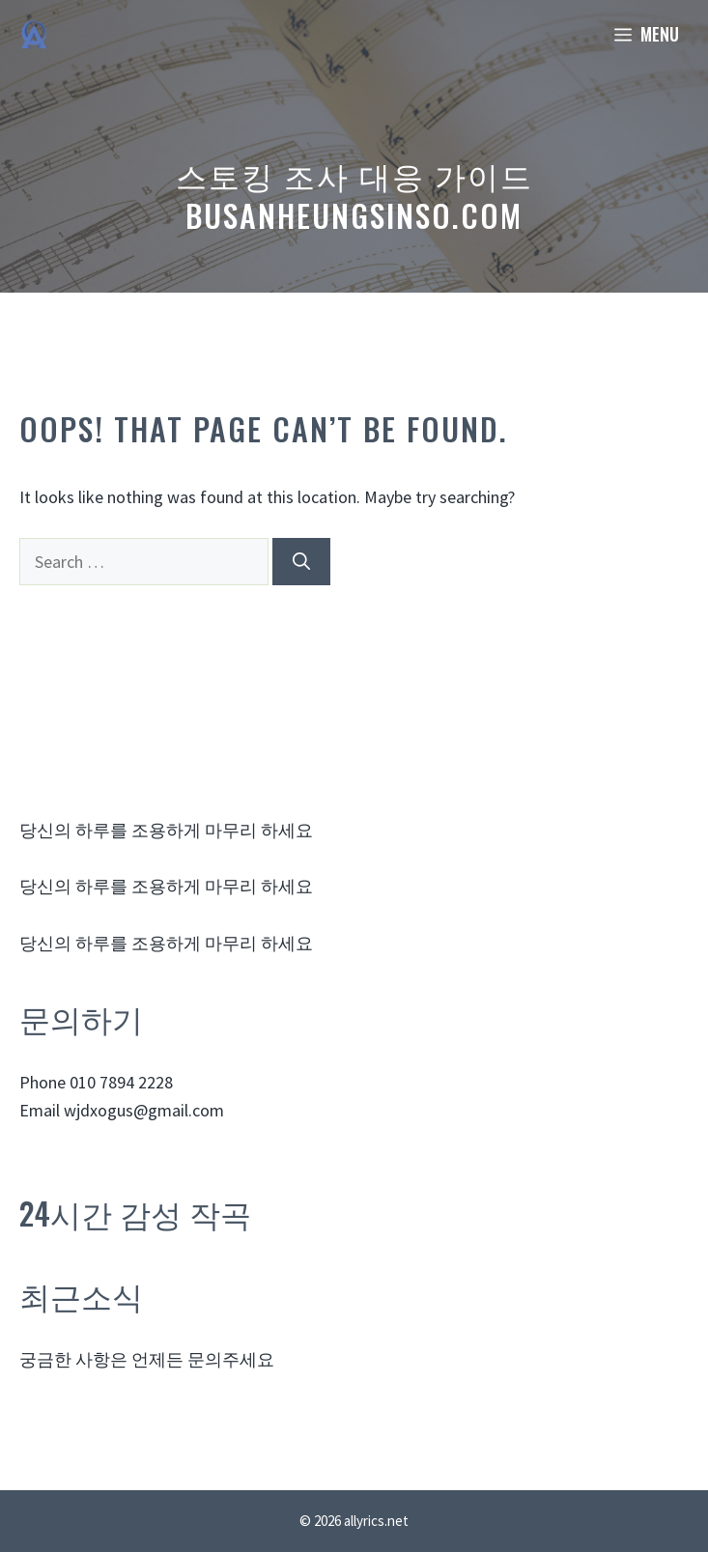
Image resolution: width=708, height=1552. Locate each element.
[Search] (301, 561)
